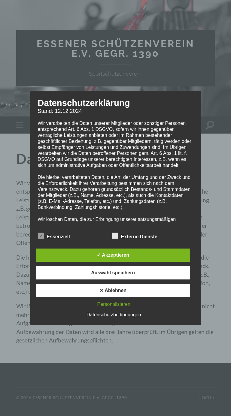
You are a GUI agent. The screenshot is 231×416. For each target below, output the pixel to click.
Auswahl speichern (113, 272)
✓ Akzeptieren (113, 255)
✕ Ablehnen (112, 290)
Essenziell (54, 236)
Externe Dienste (134, 236)
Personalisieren (113, 304)
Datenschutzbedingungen (114, 314)
